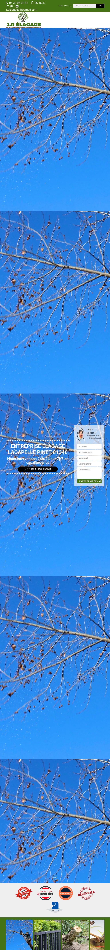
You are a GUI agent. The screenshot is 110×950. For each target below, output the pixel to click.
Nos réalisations (38, 469)
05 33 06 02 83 (17, 3)
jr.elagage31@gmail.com (21, 8)
